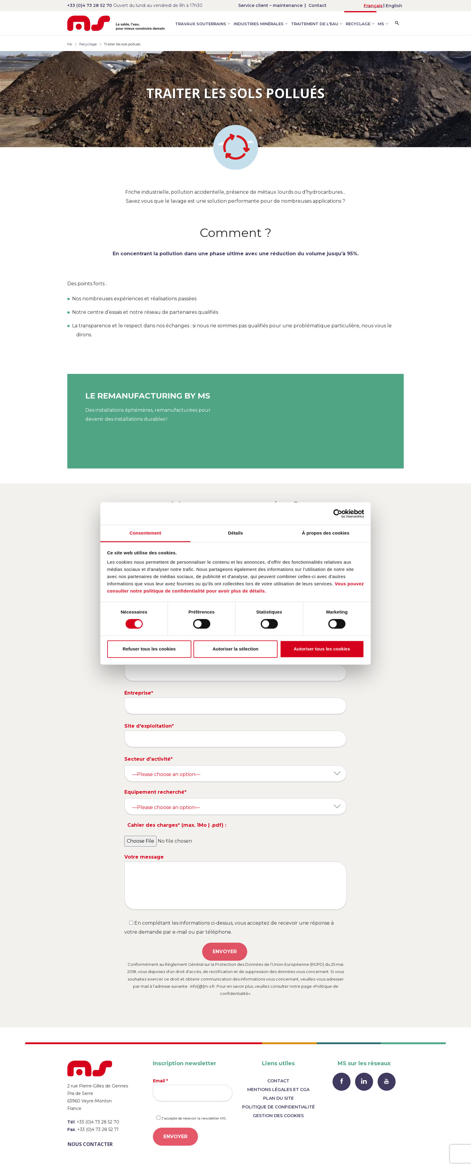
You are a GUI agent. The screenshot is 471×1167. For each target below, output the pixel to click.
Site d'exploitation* (235, 735)
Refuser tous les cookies (149, 648)
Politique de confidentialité (278, 1107)
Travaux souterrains (200, 23)
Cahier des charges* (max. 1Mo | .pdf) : (176, 825)
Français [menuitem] (373, 5)
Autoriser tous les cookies (322, 648)
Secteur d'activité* (148, 759)
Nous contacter (90, 1144)
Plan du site (278, 1098)
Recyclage (358, 23)
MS (381, 23)
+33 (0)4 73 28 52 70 (89, 5)
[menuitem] (373, 5)
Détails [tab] (235, 532)
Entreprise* (235, 702)
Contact (317, 5)
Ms (69, 44)
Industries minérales (259, 23)
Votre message (235, 882)
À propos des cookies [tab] (325, 532)
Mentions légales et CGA (278, 1089)
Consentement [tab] (145, 532)
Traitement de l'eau (314, 23)
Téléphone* (235, 669)
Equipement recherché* (155, 792)
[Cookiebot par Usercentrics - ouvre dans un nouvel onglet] (337, 513)
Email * (192, 1089)
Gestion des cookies (278, 1115)
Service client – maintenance (270, 5)
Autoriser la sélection (236, 648)
